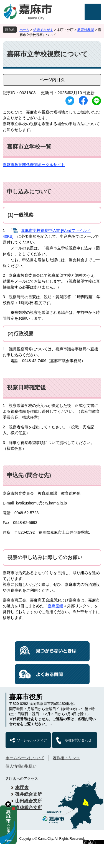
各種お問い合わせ (78, 740)
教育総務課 (85, 30)
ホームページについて (25, 758)
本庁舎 (22, 787)
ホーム (24, 30)
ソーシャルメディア (32, 740)
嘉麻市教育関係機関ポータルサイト (34, 164)
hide (8, 804)
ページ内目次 (52, 79)
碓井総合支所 (28, 794)
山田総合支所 (28, 801)
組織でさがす (43, 30)
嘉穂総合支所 (28, 807)
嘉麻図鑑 (55, 606)
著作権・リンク (66, 758)
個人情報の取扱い (21, 766)
